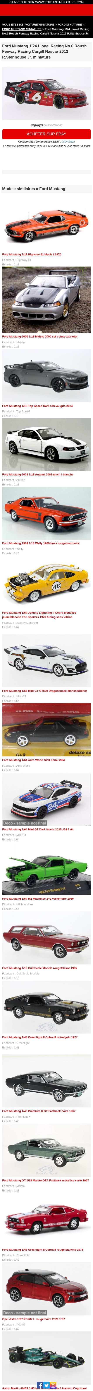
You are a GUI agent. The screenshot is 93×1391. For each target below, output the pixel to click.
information (68, 141)
